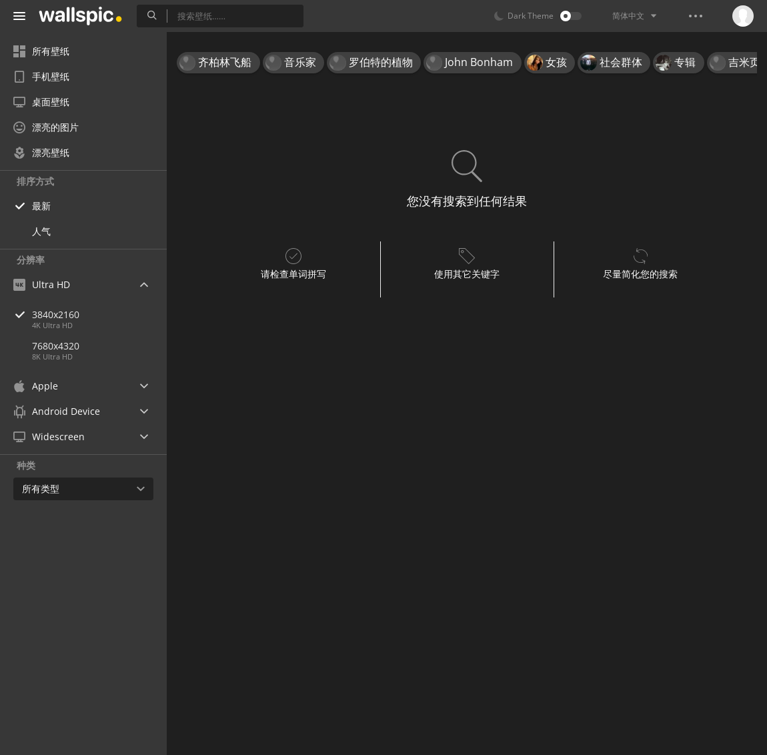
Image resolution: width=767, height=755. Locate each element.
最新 (41, 205)
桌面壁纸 (41, 101)
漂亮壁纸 (41, 152)
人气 (41, 231)
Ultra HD (41, 284)
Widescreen (49, 436)
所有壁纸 (41, 51)
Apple (35, 386)
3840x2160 (99, 314)
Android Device (56, 411)
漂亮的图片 (46, 127)
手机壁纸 (41, 76)
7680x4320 (55, 346)
